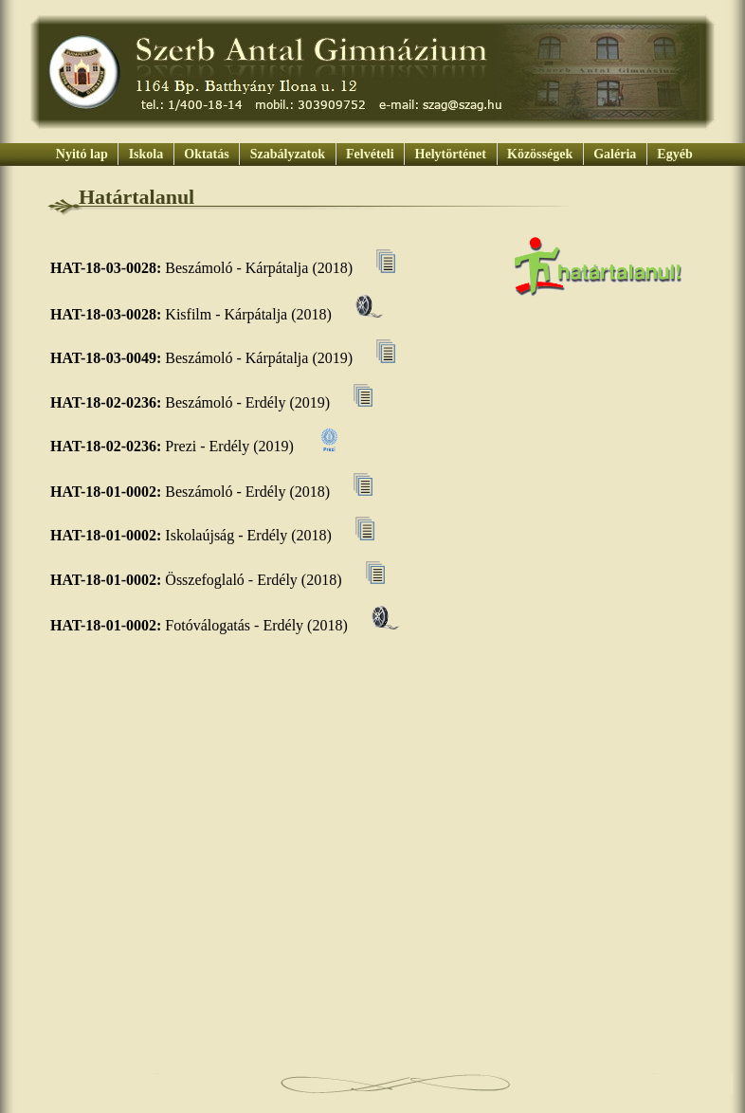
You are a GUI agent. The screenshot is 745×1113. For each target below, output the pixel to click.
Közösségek (540, 154)
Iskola (146, 154)
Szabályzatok (287, 154)
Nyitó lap (81, 154)
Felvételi (370, 154)
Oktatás (206, 154)
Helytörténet (450, 154)
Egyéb (673, 154)
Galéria (615, 154)
